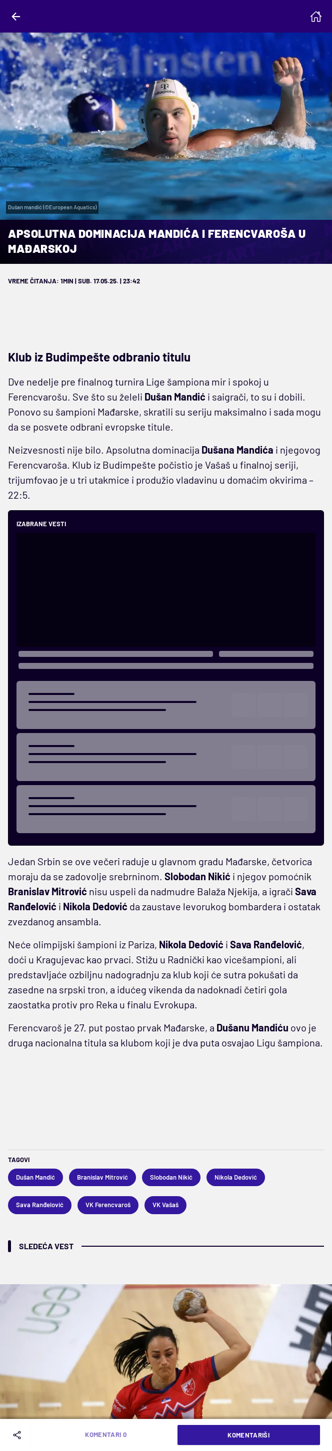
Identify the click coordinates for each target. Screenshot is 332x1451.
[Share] (19, 1435)
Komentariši (249, 1435)
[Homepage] (316, 16)
